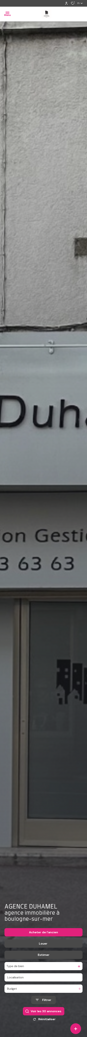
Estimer (43, 955)
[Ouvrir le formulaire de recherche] (43, 1000)
